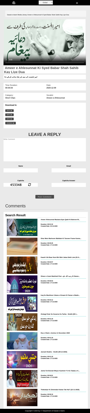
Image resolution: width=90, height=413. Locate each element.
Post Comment (45, 197)
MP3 (9, 114)
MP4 (9, 110)
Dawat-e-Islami (12, 15)
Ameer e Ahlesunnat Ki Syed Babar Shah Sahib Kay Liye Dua (48, 15)
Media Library (22, 15)
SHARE (10, 123)
